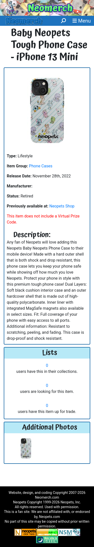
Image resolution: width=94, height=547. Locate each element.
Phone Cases (40, 166)
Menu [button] (81, 21)
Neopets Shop (61, 206)
